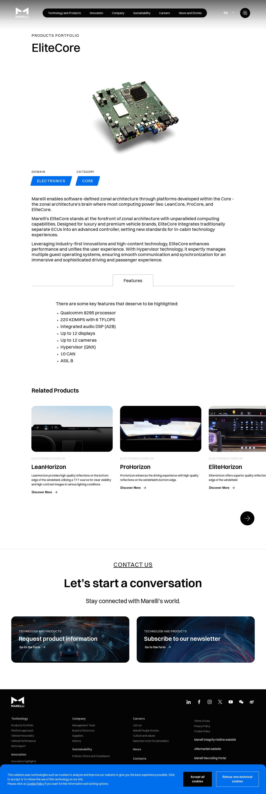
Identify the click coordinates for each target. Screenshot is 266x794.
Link (72, 450)
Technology (19, 718)
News (137, 749)
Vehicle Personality (22, 735)
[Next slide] (247, 518)
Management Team (83, 725)
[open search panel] (245, 13)
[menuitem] (64, 13)
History (76, 741)
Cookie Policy (202, 731)
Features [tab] (133, 280)
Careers (139, 718)
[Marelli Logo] (22, 17)
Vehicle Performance (23, 741)
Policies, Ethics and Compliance (91, 756)
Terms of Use (202, 721)
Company (79, 718)
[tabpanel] (133, 336)
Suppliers (77, 735)
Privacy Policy (202, 726)
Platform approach (22, 730)
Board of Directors (83, 730)
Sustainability (82, 749)
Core (87, 181)
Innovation (18, 754)
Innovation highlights (23, 761)
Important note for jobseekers (151, 741)
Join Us (137, 725)
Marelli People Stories (146, 730)
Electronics (51, 181)
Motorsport (18, 746)
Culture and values (144, 735)
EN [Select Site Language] (226, 12)
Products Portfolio (22, 725)
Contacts (139, 758)
